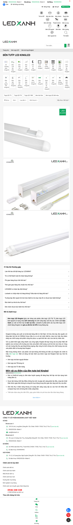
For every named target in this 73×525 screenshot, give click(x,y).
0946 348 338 (15, 490)
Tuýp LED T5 (7, 95)
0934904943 (57, 2)
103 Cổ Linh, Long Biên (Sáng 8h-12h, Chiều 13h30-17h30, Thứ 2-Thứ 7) (34, 426)
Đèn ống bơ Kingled (19, 65)
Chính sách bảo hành (9, 470)
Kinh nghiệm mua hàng (10, 483)
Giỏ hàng (53, 522)
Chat (36, 505)
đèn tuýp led (13, 354)
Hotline (36, 511)
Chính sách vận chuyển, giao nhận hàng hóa (16, 486)
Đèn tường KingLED (46, 64)
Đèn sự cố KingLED (33, 80)
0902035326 (15, 2)
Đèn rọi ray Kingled (33, 65)
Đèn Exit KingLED (39, 80)
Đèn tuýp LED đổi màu (52, 95)
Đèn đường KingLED (59, 80)
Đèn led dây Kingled (53, 65)
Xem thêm (36, 397)
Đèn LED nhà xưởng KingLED (66, 82)
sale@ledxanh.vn (14, 432)
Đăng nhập (47, 7)
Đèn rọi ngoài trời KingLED (6, 82)
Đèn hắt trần (39, 95)
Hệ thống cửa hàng (18, 4)
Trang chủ (36, 500)
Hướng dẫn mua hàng (9, 480)
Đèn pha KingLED (53, 80)
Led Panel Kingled (39, 64)
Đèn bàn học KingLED (26, 81)
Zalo (7, 4)
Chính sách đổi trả (8, 467)
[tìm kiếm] (65, 45)
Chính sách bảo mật (9, 477)
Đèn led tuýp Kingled (26, 65)
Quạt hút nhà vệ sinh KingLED (46, 83)
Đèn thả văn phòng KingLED (19, 82)
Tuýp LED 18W (28, 95)
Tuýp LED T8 (18, 95)
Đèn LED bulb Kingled (59, 65)
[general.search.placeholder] (54, 46)
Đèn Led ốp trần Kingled (66, 66)
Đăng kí (57, 7)
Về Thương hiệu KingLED (6, 65)
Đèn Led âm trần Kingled (12, 66)
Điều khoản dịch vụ (8, 473)
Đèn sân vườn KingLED (12, 81)
